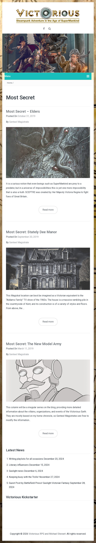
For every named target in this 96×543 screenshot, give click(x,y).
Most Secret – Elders (23, 111)
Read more (48, 209)
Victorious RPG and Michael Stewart (47, 533)
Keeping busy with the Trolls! (24, 477)
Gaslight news (16, 471)
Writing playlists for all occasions (26, 458)
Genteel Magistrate (19, 121)
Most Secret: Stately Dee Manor (31, 232)
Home (9, 83)
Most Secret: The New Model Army (33, 344)
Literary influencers (19, 464)
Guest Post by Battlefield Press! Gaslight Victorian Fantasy (39, 483)
